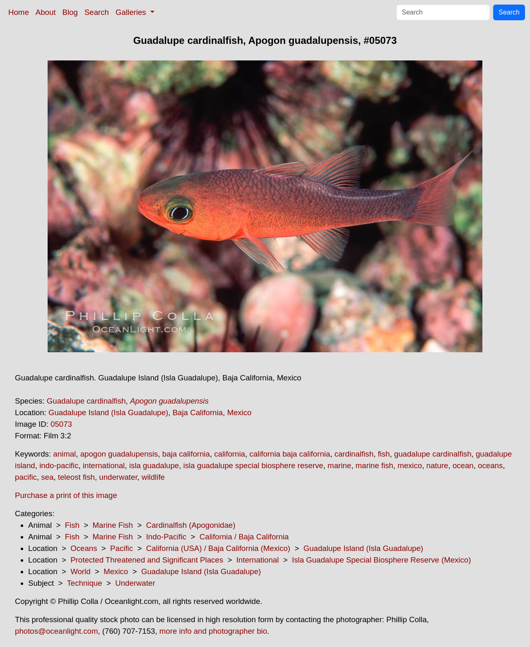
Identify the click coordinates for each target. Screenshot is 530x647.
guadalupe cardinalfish (433, 454)
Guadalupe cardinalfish (86, 401)
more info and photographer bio (213, 631)
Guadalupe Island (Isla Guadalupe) (108, 412)
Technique (84, 583)
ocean (463, 465)
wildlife (153, 477)
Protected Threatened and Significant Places (146, 560)
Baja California (198, 412)
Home (18, 12)
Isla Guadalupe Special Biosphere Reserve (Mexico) (381, 560)
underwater (118, 477)
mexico (410, 465)
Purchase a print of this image (66, 495)
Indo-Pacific (166, 536)
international (104, 465)
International (257, 560)
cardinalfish (354, 454)
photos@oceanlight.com (56, 631)
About (46, 12)
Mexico (239, 412)
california (229, 454)
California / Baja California (244, 536)
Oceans (83, 548)
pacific (26, 477)
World (80, 571)
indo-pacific (58, 465)
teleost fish (76, 477)
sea (47, 477)
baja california (186, 454)
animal (64, 454)
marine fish (374, 465)
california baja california (289, 454)
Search (96, 12)
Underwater (135, 583)
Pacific (121, 548)
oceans (490, 465)
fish (384, 454)
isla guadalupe (154, 465)
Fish (72, 525)
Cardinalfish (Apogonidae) (191, 525)
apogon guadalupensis (119, 454)
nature (437, 465)
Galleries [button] (132, 12)
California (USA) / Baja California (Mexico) (218, 548)
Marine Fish (113, 525)
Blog (70, 12)
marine (339, 465)
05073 (61, 424)
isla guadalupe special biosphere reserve (253, 465)
